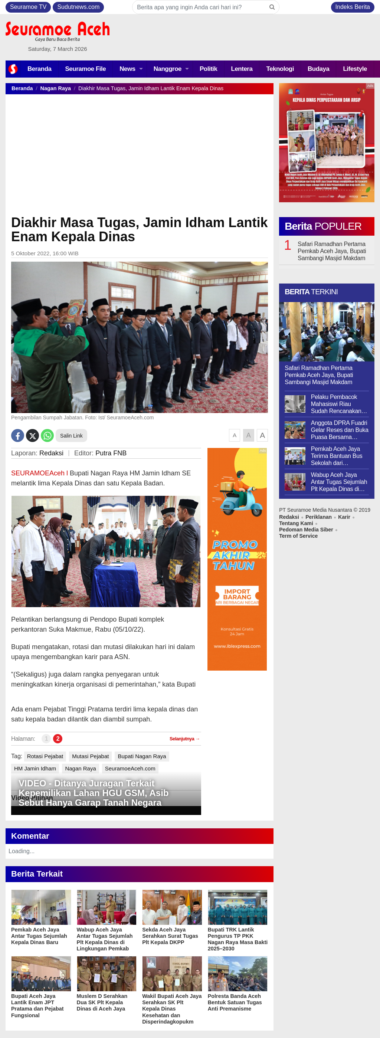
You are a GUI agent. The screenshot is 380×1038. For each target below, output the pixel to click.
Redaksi (51, 453)
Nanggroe (167, 68)
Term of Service (298, 536)
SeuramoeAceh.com (130, 768)
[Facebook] (17, 435)
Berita (323, 226)
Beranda (39, 68)
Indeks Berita (352, 7)
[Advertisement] (139, 158)
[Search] (272, 7)
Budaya (318, 68)
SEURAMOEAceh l (40, 473)
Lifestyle (355, 68)
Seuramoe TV (28, 7)
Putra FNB (111, 453)
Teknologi (280, 68)
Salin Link (71, 436)
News (127, 68)
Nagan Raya (55, 88)
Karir (344, 517)
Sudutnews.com (78, 7)
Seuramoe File (85, 68)
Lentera (242, 68)
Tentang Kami (296, 523)
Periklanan (318, 517)
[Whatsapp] (47, 435)
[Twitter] (32, 435)
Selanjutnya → (185, 738)
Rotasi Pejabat (45, 756)
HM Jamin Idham (35, 768)
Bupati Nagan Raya (142, 756)
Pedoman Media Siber (306, 530)
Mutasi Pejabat (90, 756)
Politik (208, 68)
